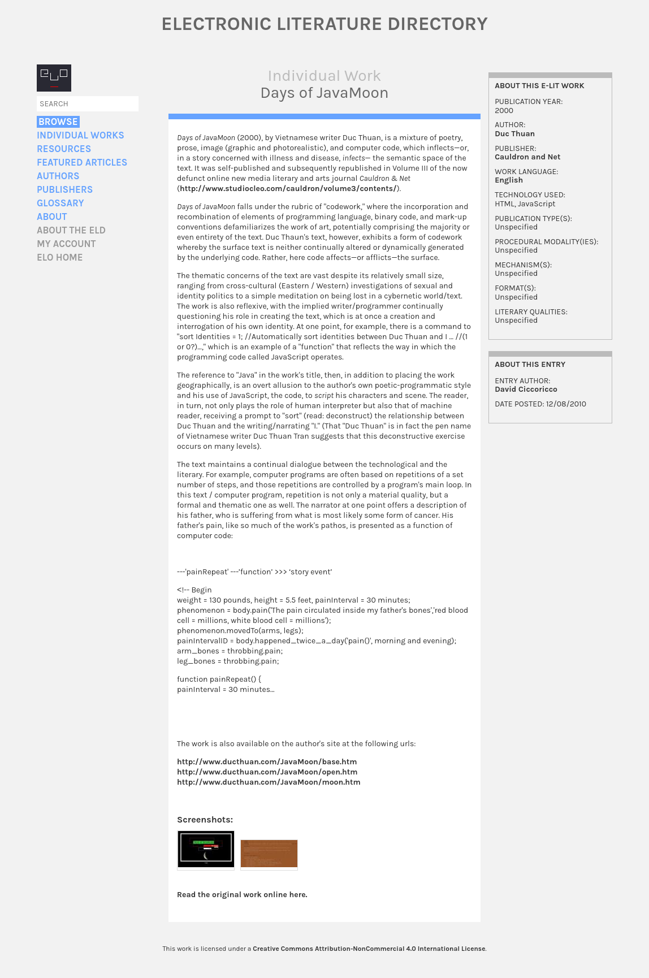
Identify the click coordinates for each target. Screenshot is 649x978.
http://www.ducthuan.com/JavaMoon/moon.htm (269, 782)
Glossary (60, 203)
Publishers (65, 189)
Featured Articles (82, 162)
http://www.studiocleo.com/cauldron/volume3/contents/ (288, 188)
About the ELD (71, 230)
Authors (58, 176)
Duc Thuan (515, 134)
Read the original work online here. (242, 895)
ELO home (60, 257)
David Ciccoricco (526, 389)
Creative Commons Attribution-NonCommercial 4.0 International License (369, 949)
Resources (64, 149)
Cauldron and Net (527, 157)
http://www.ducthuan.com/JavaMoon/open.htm (267, 772)
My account (66, 244)
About (52, 216)
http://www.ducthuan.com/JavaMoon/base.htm (267, 762)
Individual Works (80, 135)
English (509, 180)
